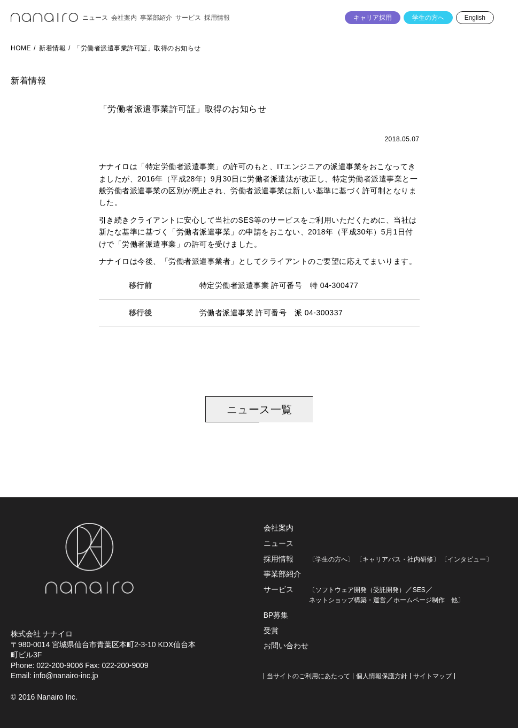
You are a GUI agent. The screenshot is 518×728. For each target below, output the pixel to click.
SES (419, 590)
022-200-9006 (59, 665)
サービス (278, 589)
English (475, 17)
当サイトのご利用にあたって (308, 676)
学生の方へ (428, 17)
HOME (21, 48)
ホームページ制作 (419, 600)
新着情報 (52, 48)
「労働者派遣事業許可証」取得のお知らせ (137, 48)
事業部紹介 (282, 574)
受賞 (271, 630)
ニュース (278, 543)
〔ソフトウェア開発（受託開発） (357, 590)
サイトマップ (432, 676)
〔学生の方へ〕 (331, 559)
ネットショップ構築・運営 (347, 600)
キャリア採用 (372, 17)
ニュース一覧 (259, 409)
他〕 (454, 600)
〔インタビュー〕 (466, 559)
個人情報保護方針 (381, 676)
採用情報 (278, 559)
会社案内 (278, 528)
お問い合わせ (286, 645)
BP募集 (276, 615)
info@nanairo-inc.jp (66, 675)
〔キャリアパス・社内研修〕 (397, 559)
